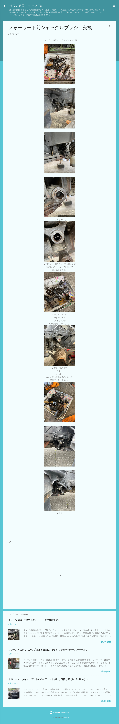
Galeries (66, 717)
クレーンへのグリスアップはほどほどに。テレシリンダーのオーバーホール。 (48, 649)
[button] (109, 26)
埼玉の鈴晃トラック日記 (26, 6)
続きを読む (106, 642)
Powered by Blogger (59, 712)
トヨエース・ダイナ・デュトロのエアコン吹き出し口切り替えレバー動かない (48, 679)
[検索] (114, 7)
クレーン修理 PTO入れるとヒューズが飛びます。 (34, 620)
